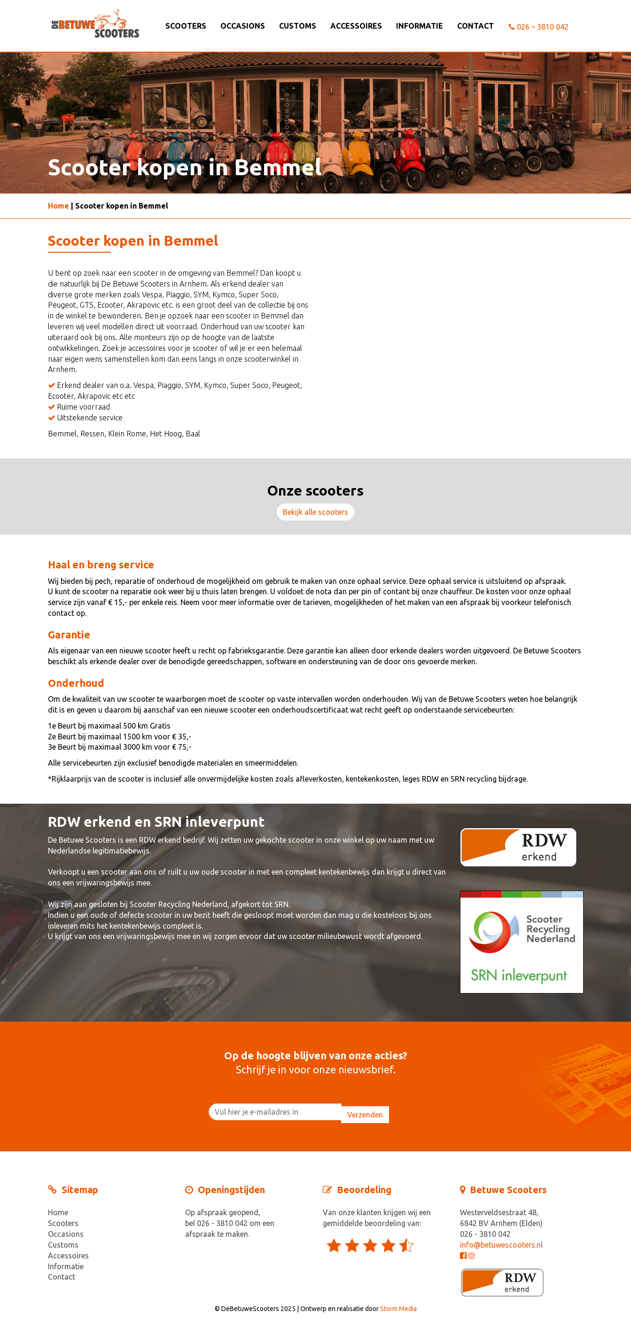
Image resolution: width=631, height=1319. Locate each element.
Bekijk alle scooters (315, 512)
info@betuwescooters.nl (501, 1245)
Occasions (242, 26)
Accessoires (356, 26)
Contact (475, 26)
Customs (297, 26)
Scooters (185, 26)
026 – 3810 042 (539, 27)
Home (58, 206)
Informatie (419, 26)
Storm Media (398, 1308)
